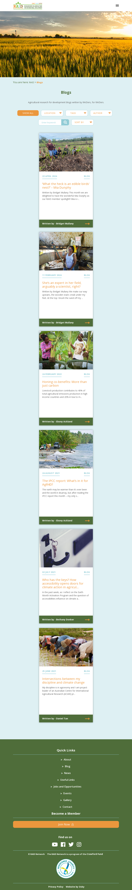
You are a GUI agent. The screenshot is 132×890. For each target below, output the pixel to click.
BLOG (87, 176)
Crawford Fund (95, 854)
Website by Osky (75, 886)
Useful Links (67, 779)
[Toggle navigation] (117, 5)
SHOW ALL (28, 113)
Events (67, 793)
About (67, 759)
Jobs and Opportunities (67, 786)
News (67, 773)
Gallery (67, 800)
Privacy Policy (55, 886)
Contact (67, 807)
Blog (67, 766)
